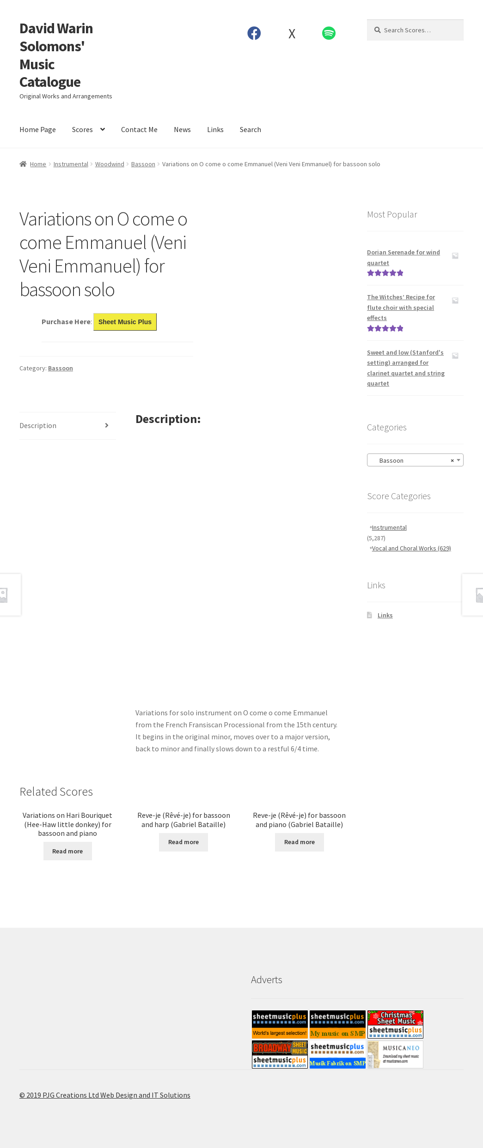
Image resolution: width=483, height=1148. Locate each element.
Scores (82, 129)
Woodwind (109, 164)
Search (250, 129)
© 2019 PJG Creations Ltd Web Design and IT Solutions (104, 1095)
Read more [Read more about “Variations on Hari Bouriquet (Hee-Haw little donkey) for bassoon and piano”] (67, 851)
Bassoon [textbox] (412, 460)
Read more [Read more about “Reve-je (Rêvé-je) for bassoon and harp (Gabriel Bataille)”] (183, 842)
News (182, 129)
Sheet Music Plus (125, 322)
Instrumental (71, 164)
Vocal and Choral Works (411, 548)
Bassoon (143, 164)
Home (38, 164)
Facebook (254, 33)
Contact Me (139, 129)
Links (215, 129)
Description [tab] (37, 425)
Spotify (329, 33)
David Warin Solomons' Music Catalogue (56, 55)
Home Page (37, 129)
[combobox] (415, 459)
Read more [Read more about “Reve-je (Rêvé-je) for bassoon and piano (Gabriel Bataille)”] (299, 842)
